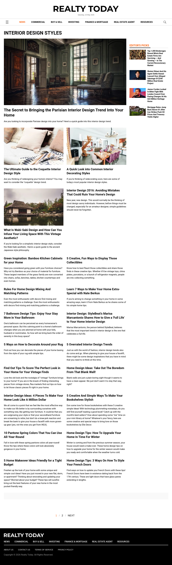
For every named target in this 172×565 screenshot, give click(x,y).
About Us (8, 550)
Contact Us (24, 550)
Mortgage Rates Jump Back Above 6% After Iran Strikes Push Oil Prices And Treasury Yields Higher (156, 112)
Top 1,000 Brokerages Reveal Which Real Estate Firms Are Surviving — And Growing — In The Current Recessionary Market (156, 58)
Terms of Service (44, 550)
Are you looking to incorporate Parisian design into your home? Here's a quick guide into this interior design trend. (57, 121)
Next (71, 515)
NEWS (22, 22)
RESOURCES (147, 22)
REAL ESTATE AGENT (124, 22)
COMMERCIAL (38, 22)
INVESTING (73, 22)
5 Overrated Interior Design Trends (89, 344)
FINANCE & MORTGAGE (96, 22)
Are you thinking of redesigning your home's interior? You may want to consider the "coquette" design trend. (33, 181)
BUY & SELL (56, 22)
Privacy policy (65, 550)
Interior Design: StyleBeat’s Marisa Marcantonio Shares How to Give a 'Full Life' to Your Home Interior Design (95, 317)
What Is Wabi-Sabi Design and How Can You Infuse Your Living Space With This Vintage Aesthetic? (33, 234)
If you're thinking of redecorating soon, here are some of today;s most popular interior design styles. (93, 181)
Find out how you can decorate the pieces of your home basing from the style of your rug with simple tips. (33, 352)
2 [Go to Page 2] (62, 515)
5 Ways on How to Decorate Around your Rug (33, 344)
